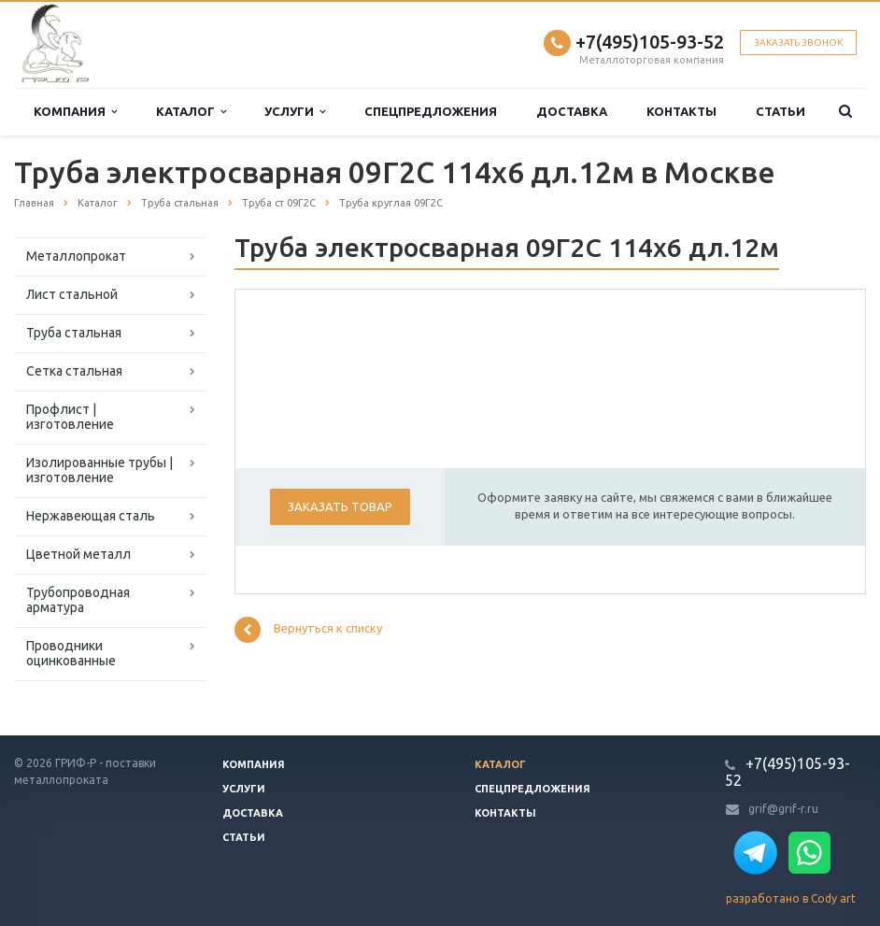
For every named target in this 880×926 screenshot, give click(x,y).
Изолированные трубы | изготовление (99, 470)
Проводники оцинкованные (71, 653)
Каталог (191, 112)
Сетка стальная (74, 370)
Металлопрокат (76, 256)
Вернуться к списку (308, 630)
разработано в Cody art (791, 898)
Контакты (681, 111)
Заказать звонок (798, 42)
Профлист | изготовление (70, 417)
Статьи (780, 111)
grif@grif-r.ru (783, 809)
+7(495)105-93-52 (649, 41)
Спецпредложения (430, 111)
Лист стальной (72, 294)
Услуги (294, 112)
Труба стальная (73, 332)
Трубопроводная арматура (78, 600)
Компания (75, 112)
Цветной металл (78, 554)
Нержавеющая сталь (90, 515)
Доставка (571, 111)
